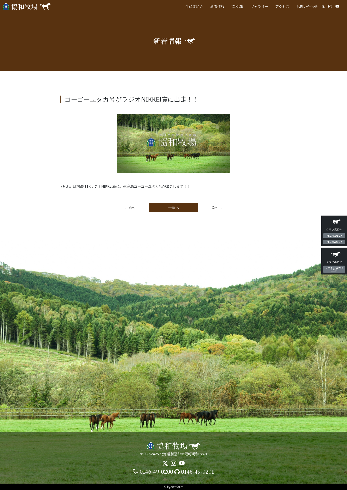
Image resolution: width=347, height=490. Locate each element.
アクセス (282, 6)
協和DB (237, 6)
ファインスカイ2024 (334, 269)
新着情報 (217, 6)
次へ (217, 207)
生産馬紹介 (194, 6)
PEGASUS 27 (334, 235)
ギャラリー (259, 6)
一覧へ (173, 207)
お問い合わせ (307, 6)
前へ (129, 207)
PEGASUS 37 (334, 242)
